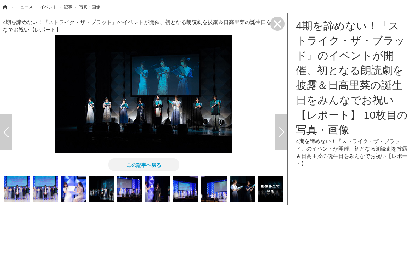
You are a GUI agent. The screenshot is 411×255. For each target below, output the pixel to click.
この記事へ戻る (143, 164)
